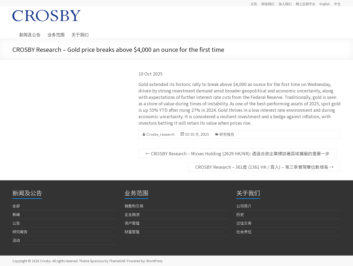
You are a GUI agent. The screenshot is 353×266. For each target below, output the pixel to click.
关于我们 (80, 34)
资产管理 (132, 223)
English (325, 4)
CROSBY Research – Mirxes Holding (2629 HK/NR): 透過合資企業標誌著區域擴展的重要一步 (238, 153)
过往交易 (243, 223)
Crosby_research (160, 134)
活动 (16, 240)
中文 (337, 4)
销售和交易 (133, 206)
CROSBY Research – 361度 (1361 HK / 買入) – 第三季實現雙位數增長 (264, 167)
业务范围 (56, 34)
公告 (16, 223)
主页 (254, 4)
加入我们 (285, 4)
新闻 (16, 214)
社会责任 (243, 231)
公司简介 (243, 206)
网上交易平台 (305, 4)
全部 (16, 206)
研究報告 (226, 134)
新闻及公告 (30, 34)
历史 (240, 214)
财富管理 (132, 231)
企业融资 (132, 214)
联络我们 (267, 4)
